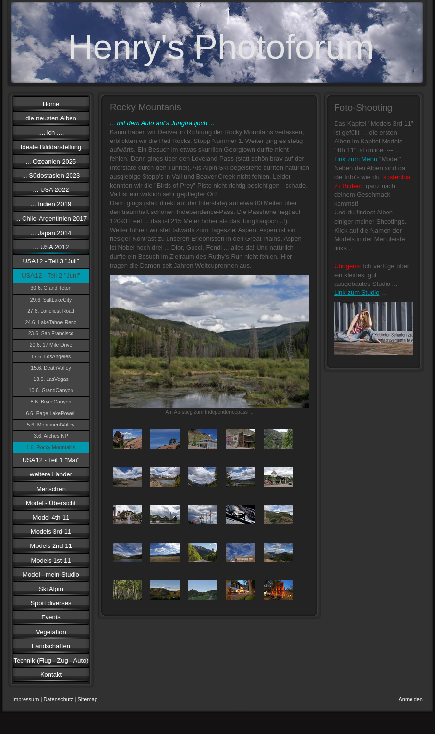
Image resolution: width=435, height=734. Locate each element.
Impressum (25, 699)
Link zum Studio (357, 292)
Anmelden (410, 699)
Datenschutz (58, 699)
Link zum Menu (355, 159)
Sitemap (87, 699)
